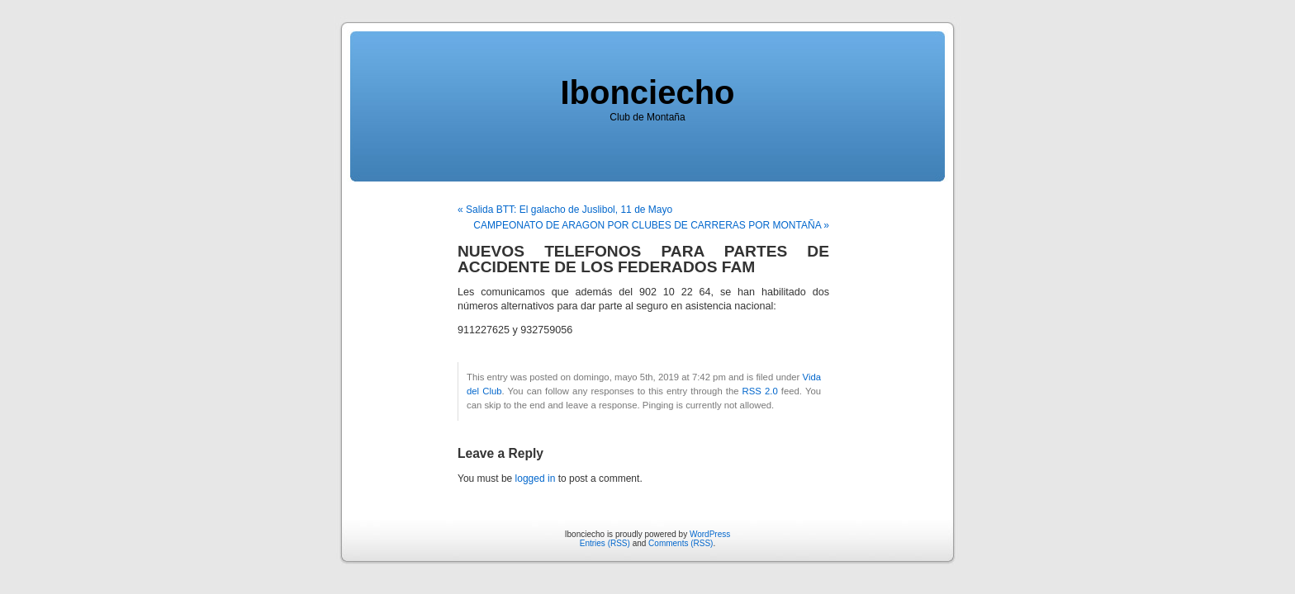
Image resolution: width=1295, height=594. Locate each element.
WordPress (710, 534)
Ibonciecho (647, 92)
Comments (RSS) (680, 543)
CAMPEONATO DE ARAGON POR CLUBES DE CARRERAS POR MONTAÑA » (651, 225)
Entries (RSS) (605, 543)
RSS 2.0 (760, 391)
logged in (535, 478)
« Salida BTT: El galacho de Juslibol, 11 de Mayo (565, 209)
